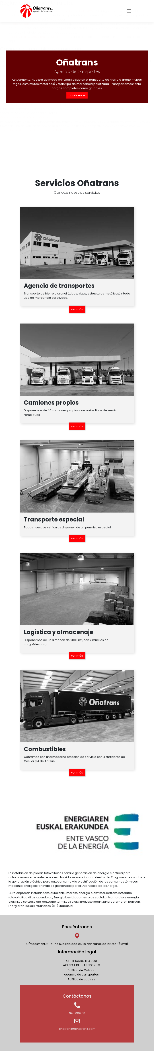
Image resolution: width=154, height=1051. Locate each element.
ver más (77, 309)
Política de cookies (81, 979)
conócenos (77, 95)
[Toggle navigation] (129, 11)
